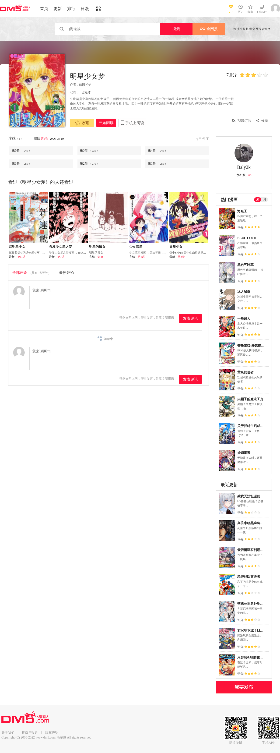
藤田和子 (85, 84)
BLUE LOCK (247, 238)
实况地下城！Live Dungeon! (257, 630)
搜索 (176, 29)
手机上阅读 (134, 123)
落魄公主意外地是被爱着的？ (258, 603)
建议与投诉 (30, 732)
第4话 (141, 256)
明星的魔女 (97, 246)
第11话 (21, 256)
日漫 (84, 8)
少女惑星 (135, 246)
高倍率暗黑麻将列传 (252, 523)
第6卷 (45, 138)
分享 (264, 121)
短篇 (100, 256)
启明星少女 (17, 246)
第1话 (60, 256)
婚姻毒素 (243, 453)
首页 (44, 8)
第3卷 (22, 163)
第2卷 (90, 163)
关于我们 (7, 732)
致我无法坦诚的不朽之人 (255, 496)
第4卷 (158, 150)
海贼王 (242, 211)
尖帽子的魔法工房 (250, 399)
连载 (15, 138)
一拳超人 (243, 318)
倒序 (205, 139)
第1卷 (158, 163)
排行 (71, 8)
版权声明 (51, 732)
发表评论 (190, 318)
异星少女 (175, 246)
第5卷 (90, 150)
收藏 (82, 123)
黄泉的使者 (245, 372)
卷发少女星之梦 (60, 246)
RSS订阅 (245, 121)
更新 (57, 8)
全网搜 (209, 29)
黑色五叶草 (245, 265)
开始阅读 (106, 123)
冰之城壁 (243, 291)
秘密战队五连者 (248, 577)
